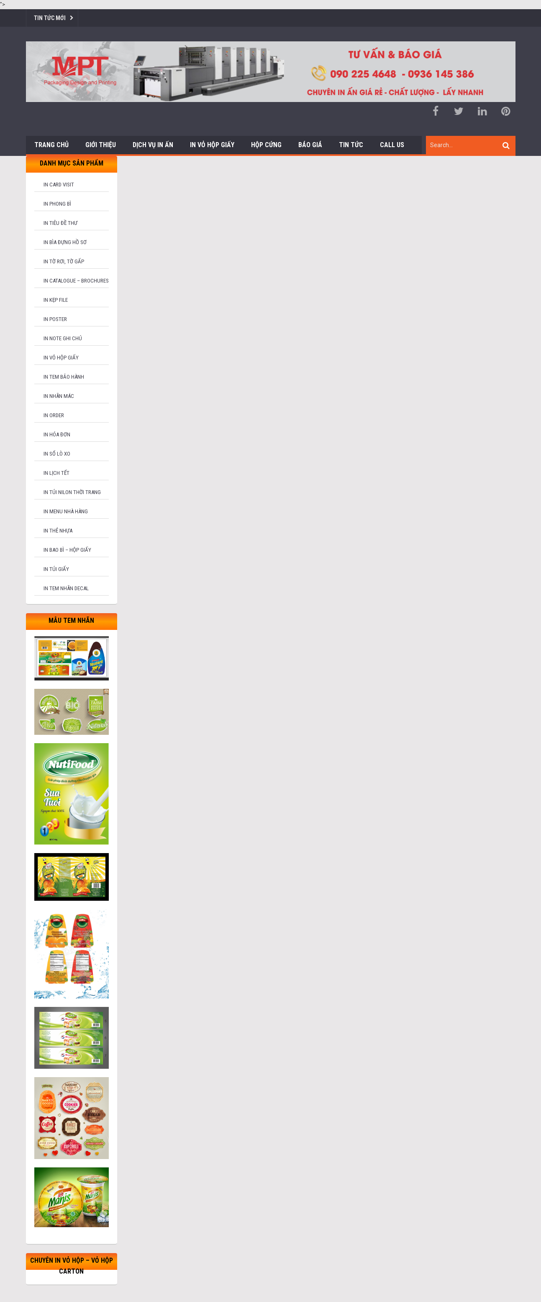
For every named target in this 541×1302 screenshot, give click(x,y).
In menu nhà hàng (66, 511)
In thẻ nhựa (58, 530)
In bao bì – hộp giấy (67, 550)
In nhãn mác (59, 396)
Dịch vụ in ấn (153, 145)
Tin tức (351, 145)
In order (54, 415)
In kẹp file (56, 300)
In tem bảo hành (64, 377)
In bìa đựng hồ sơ (65, 242)
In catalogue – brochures (76, 281)
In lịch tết (56, 473)
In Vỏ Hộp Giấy (212, 145)
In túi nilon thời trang (72, 492)
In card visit (59, 184)
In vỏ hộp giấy (61, 357)
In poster (55, 319)
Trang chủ (51, 145)
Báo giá (310, 145)
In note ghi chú (63, 338)
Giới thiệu (100, 145)
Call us (392, 145)
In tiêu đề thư (60, 223)
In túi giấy (56, 569)
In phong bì (57, 204)
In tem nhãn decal (66, 588)
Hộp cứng (266, 145)
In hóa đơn (57, 434)
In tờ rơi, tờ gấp (64, 261)
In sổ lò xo (57, 454)
